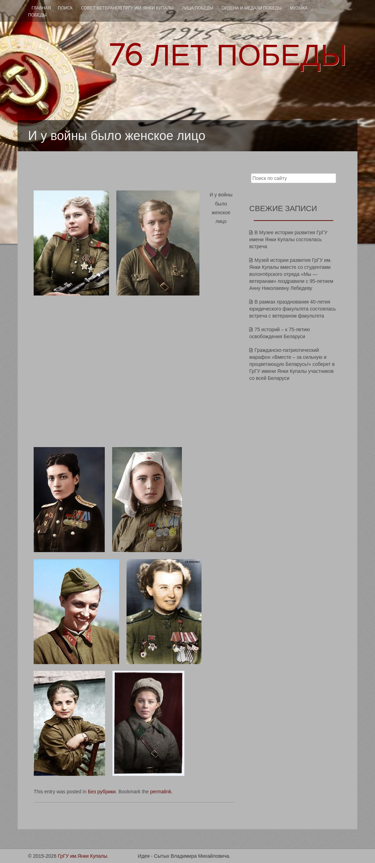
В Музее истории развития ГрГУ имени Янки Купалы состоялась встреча (288, 239)
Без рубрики (102, 791)
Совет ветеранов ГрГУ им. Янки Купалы (127, 8)
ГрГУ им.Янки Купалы (82, 856)
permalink (160, 791)
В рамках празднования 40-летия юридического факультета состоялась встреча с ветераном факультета (292, 309)
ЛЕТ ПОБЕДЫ (228, 55)
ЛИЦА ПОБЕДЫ (197, 8)
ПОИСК (65, 8)
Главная (41, 8)
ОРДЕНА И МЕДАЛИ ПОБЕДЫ (251, 8)
